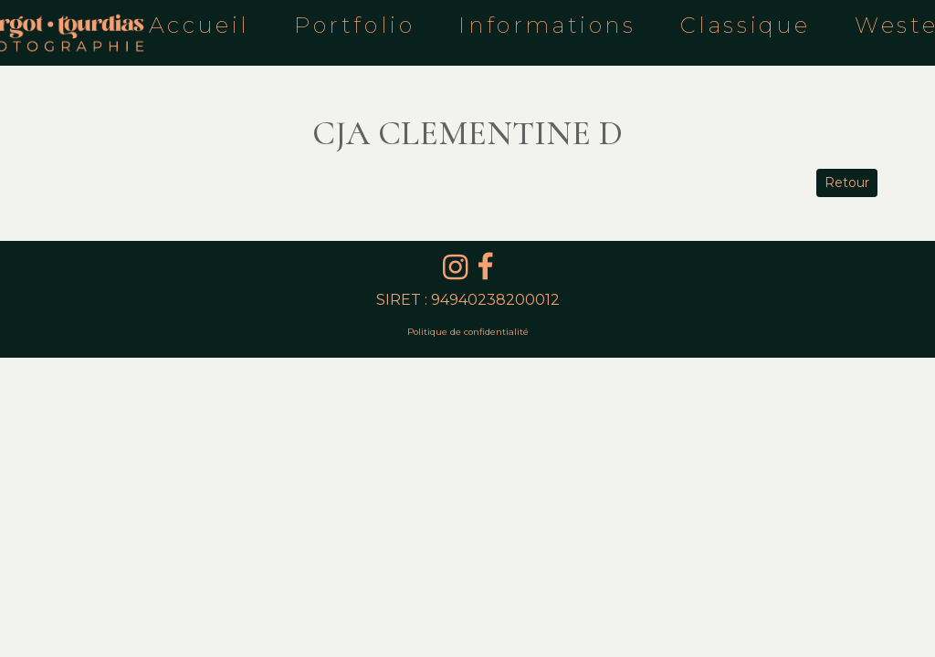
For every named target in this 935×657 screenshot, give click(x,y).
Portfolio (354, 25)
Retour (847, 182)
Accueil (199, 25)
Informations (547, 25)
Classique (745, 25)
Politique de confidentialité (468, 332)
